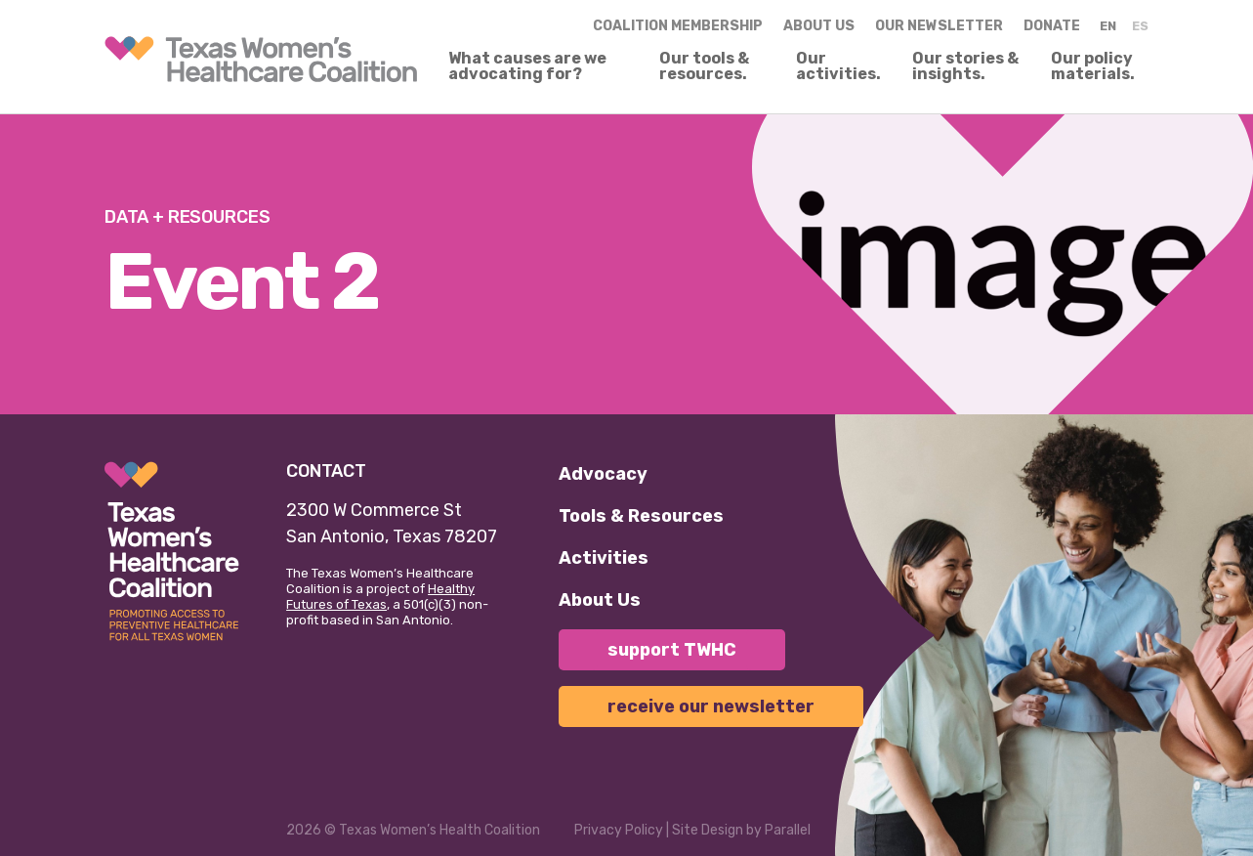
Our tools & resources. (704, 66)
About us (819, 26)
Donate (1051, 26)
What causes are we (527, 66)
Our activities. (838, 66)
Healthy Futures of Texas (380, 596)
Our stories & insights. (965, 66)
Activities (603, 558)
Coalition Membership (678, 26)
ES (1140, 26)
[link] (260, 59)
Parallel (788, 830)
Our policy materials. (1093, 66)
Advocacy (603, 474)
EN (1108, 26)
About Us (600, 600)
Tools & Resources (641, 516)
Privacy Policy (618, 830)
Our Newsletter (939, 26)
